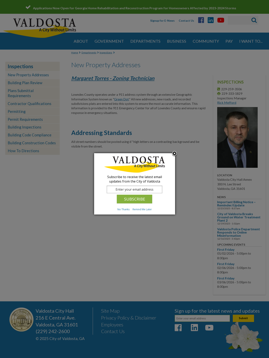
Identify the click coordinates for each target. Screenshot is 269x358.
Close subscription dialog (174, 154)
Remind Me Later (142, 209)
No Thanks (123, 209)
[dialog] (134, 184)
